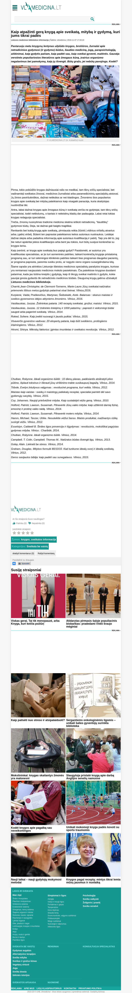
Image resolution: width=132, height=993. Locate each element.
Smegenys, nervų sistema (23, 910)
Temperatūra (53, 907)
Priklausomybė (54, 918)
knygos (25, 539)
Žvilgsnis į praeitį (91, 902)
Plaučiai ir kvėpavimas (22, 901)
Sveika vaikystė (91, 899)
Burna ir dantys (19, 937)
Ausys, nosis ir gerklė (21, 934)
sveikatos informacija (43, 539)
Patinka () (21, 523)
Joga (15, 968)
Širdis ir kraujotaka (20, 898)
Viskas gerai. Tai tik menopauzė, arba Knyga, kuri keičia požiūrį (35, 622)
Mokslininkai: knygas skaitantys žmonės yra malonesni (37, 777)
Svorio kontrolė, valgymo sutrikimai (62, 916)
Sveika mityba (20, 957)
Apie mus (29, 988)
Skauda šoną (53, 913)
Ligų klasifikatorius (49, 988)
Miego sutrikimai (54, 921)
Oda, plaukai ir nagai (21, 923)
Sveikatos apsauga (24, 982)
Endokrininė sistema (21, 907)
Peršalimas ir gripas (56, 904)
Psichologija (89, 895)
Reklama (115, 24)
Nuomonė (53, 982)
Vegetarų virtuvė (21, 964)
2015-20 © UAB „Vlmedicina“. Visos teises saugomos (49, 992)
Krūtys (15, 929)
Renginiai (53, 946)
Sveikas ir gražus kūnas (25, 961)
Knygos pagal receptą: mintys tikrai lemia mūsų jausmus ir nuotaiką (93, 881)
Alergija (51, 899)
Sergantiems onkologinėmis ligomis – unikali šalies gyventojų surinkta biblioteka (91, 723)
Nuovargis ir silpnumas (57, 924)
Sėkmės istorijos (21, 975)
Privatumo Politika (90, 988)
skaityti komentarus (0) (23, 553)
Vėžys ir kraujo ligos (56, 902)
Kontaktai (70, 988)
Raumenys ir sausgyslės (22, 918)
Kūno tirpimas (53, 910)
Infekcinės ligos (54, 927)
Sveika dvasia (20, 971)
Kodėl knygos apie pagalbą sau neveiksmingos (31, 829)
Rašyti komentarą (46, 553)
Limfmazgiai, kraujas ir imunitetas (26, 926)
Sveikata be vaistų (37, 546)
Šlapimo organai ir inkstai (23, 912)
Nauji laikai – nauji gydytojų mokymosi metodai (36, 881)
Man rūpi (17, 895)
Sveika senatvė (90, 906)
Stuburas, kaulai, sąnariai (23, 915)
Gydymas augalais (22, 950)
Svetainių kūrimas (97, 992)
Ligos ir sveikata (23, 891)
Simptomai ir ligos (57, 895)
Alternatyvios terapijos (24, 954)
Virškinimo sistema (20, 904)
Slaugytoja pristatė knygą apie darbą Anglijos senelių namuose (90, 777)
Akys (14, 932)
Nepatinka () (38, 523)
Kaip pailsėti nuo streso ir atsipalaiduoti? (38, 720)
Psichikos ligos (19, 940)
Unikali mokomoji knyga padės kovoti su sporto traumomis (92, 829)
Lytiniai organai (19, 921)
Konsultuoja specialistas (99, 946)
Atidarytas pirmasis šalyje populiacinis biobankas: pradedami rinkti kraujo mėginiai (91, 623)
